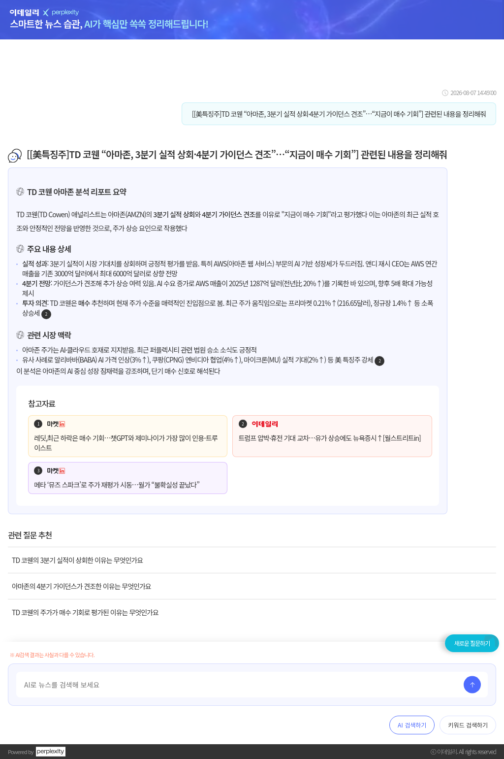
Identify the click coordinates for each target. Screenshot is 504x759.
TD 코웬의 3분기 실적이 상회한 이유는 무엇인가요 (77, 560)
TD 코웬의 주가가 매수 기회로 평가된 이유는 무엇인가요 (85, 612)
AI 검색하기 (412, 725)
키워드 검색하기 (468, 725)
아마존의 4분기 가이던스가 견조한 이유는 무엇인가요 (81, 586)
